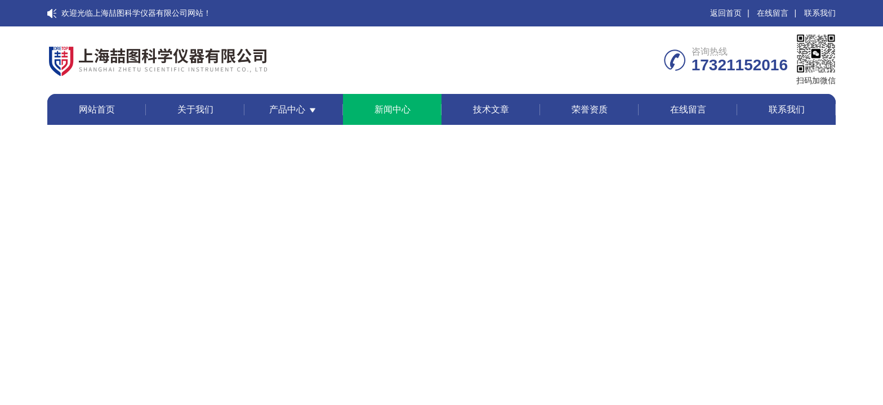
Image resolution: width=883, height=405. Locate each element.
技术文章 (491, 109)
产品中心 (287, 109)
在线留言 (772, 12)
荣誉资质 (590, 109)
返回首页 (726, 12)
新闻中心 (392, 109)
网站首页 (97, 109)
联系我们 (820, 12)
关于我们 (195, 109)
